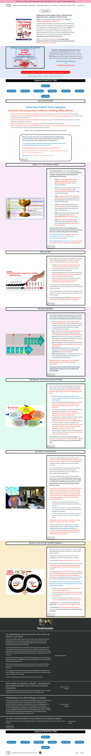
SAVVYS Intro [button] (45, 85)
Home (13, 5)
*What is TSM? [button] (11, 91)
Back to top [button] (24, 159)
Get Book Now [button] (45, 11)
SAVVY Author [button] (65, 91)
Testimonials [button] (45, 96)
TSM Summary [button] (79, 91)
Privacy (82, 753)
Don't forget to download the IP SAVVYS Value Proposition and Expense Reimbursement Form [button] (45, 72)
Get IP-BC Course (71, 5)
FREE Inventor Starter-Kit (43, 5)
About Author (62, 5)
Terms (77, 753)
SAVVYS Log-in (81, 5)
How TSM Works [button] (39, 91)
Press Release (54, 5)
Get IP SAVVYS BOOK (22, 5)
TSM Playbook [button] (52, 91)
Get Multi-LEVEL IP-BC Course (66, 65)
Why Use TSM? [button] (25, 91)
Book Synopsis (32, 5)
